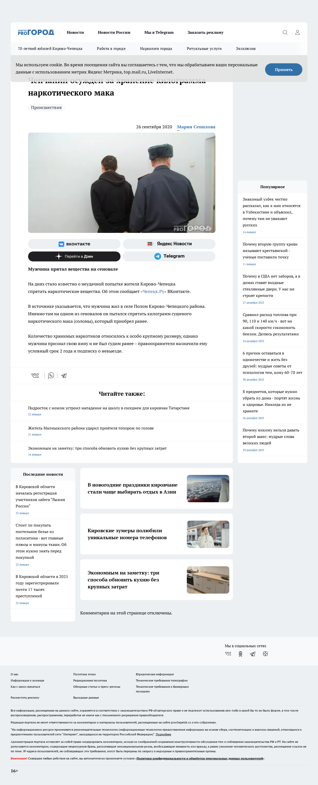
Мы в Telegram (159, 32)
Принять (284, 69)
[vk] (35, 375)
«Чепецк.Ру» (153, 291)
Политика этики (84, 674)
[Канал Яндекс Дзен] (74, 256)
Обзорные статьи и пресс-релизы (96, 686)
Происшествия (46, 107)
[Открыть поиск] (285, 32)
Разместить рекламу (25, 697)
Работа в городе (111, 48)
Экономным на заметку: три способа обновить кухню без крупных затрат (121, 452)
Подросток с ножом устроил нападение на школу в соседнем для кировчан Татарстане (121, 411)
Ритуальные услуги (204, 48)
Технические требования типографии (162, 680)
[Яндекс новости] (169, 244)
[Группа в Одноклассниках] (240, 654)
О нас (14, 674)
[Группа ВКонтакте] (74, 244)
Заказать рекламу (205, 32)
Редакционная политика (90, 680)
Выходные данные (86, 697)
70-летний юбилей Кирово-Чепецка (50, 48)
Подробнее (163, 734)
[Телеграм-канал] (169, 256)
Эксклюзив (246, 48)
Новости (75, 32)
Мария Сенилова (196, 127)
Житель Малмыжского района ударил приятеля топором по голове (121, 432)
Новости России (114, 32)
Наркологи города (156, 48)
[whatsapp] (51, 375)
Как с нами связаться (25, 686)
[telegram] (66, 375)
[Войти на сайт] (297, 32)
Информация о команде (27, 680)
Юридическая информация (155, 674)
